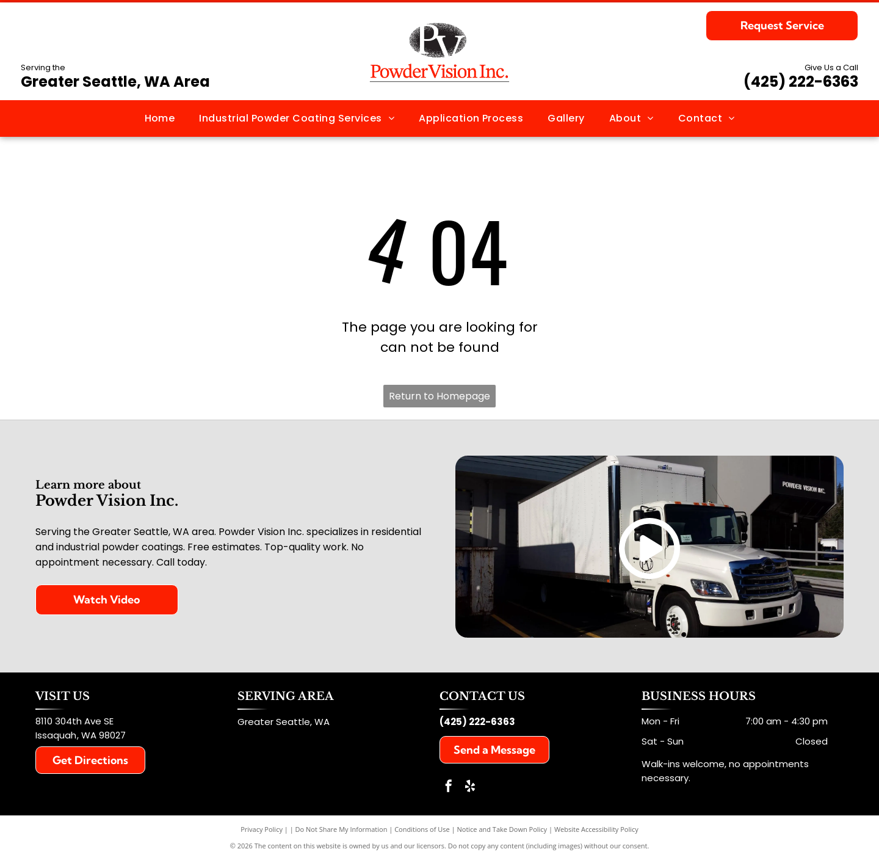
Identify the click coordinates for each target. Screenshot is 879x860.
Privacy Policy (262, 829)
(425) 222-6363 (800, 81)
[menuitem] (159, 118)
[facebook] (449, 787)
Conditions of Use (422, 829)
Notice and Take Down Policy (502, 829)
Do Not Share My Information (341, 829)
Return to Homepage (439, 396)
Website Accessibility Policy (596, 829)
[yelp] (470, 787)
